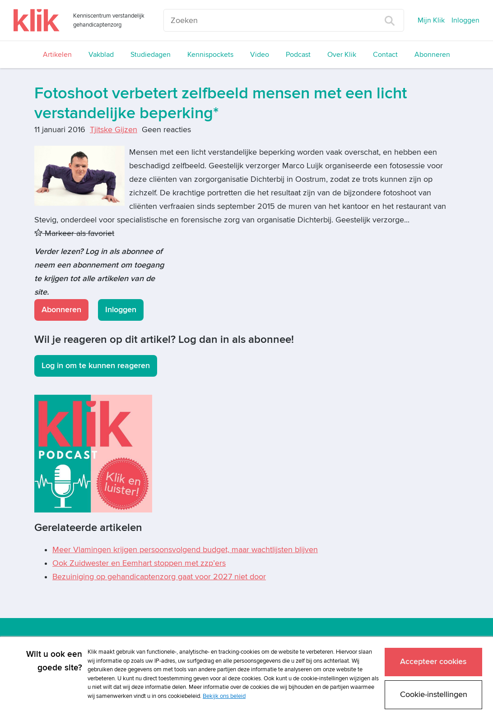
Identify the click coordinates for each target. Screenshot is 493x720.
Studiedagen (150, 54)
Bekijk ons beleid (224, 696)
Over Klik (341, 54)
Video (259, 54)
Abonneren (432, 54)
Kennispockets (210, 54)
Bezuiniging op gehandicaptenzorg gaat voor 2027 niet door (159, 577)
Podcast (298, 54)
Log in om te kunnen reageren (96, 365)
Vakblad (101, 54)
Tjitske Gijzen (113, 129)
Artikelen (57, 54)
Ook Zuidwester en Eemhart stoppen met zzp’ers (139, 563)
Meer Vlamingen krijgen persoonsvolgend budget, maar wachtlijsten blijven (185, 549)
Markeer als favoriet (74, 233)
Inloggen (465, 20)
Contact (385, 54)
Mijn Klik (431, 20)
